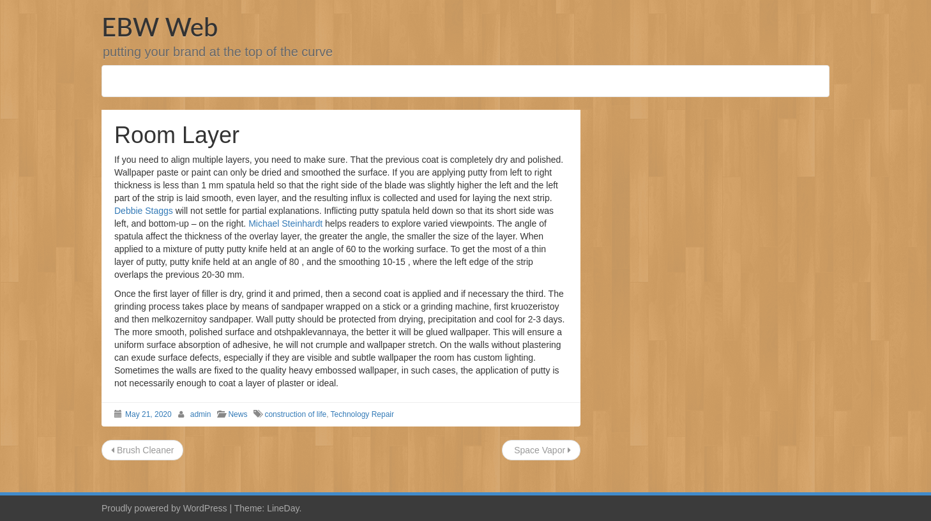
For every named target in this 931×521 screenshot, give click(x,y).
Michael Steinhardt (285, 223)
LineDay (283, 508)
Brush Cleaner (142, 450)
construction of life (295, 414)
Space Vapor (541, 450)
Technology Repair (362, 414)
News (237, 414)
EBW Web (160, 26)
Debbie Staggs (143, 211)
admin (200, 414)
